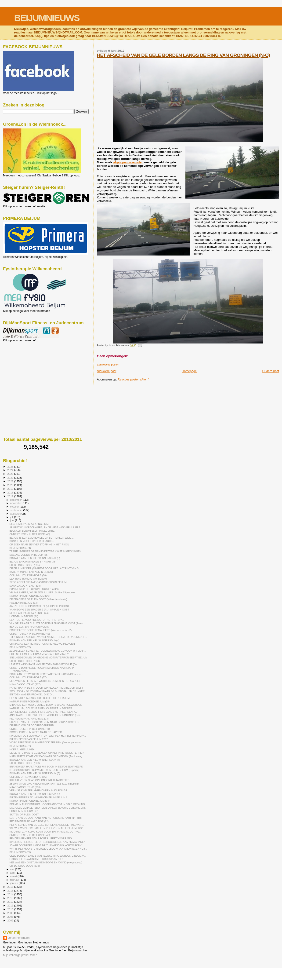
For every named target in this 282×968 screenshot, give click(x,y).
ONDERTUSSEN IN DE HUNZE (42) (29, 633)
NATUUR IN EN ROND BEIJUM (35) (29, 701)
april (13, 872)
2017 (10, 496)
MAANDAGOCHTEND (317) (24, 684)
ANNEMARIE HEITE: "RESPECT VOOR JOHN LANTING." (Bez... (45, 715)
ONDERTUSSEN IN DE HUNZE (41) (29, 728)
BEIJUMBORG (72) (20, 746)
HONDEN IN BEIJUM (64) (23, 616)
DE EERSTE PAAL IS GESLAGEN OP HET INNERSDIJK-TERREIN (46, 752)
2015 (10, 890)
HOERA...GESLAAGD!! (22, 749)
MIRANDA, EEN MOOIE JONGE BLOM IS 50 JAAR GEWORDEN (45, 704)
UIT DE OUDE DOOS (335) (24, 565)
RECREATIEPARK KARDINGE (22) (29, 821)
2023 (10, 473)
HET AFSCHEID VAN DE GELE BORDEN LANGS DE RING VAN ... (46, 824)
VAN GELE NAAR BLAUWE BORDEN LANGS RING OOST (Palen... (47, 623)
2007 (10, 920)
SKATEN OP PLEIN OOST (24, 814)
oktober (15, 506)
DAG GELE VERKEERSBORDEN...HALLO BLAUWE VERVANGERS (47, 807)
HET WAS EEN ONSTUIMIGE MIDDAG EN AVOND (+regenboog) (45, 862)
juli (12, 517)
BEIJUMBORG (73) (20, 647)
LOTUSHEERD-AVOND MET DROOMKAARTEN (36, 859)
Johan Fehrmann (18, 937)
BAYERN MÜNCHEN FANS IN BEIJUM (31, 571)
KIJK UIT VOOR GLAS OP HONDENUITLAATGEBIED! (39, 780)
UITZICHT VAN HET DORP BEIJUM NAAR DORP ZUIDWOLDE (44, 722)
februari (15, 879)
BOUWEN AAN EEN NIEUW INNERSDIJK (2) (34, 794)
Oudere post (270, 371)
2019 (10, 488)
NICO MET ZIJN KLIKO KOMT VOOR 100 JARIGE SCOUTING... (45, 831)
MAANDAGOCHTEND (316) (24, 787)
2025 (10, 466)
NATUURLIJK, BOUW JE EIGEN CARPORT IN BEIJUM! (40, 708)
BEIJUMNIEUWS (46, 18)
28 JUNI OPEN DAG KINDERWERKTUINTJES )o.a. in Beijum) (44, 783)
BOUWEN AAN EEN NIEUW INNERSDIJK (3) (34, 773)
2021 (10, 481)
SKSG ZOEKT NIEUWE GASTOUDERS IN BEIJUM (38, 582)
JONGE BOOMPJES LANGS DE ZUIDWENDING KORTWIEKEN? (46, 845)
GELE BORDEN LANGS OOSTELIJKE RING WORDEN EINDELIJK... (47, 855)
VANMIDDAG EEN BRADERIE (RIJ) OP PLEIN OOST (39, 609)
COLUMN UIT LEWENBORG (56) (28, 776)
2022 (10, 477)
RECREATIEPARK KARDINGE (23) (29, 718)
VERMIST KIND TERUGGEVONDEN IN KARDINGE (38, 790)
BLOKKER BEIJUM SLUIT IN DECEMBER (32, 530)
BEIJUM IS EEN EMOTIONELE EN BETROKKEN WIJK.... (41, 537)
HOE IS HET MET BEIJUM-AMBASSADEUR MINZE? (39, 654)
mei (12, 869)
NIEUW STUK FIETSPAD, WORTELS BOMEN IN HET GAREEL (44, 680)
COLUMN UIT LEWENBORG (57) (28, 677)
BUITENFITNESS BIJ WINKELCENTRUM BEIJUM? (38, 797)
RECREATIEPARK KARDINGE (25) (29, 523)
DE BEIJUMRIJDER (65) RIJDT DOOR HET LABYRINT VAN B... (45, 568)
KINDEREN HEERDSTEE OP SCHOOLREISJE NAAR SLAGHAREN (47, 841)
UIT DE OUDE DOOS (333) (24, 763)
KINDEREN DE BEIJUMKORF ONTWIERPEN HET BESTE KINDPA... (48, 735)
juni (12, 520)
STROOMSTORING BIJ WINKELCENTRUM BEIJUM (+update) (44, 770)
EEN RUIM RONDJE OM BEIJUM (28, 578)
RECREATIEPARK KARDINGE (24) (29, 613)
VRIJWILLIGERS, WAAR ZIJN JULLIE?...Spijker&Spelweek (42, 592)
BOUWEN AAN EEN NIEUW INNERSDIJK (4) (34, 759)
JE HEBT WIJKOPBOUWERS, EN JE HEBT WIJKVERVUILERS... (45, 527)
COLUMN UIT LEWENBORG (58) (28, 575)
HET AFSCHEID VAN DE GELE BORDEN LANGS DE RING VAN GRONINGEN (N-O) (183, 55)
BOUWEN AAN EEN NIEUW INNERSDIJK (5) (34, 558)
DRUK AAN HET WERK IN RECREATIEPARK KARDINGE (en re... (46, 674)
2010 (10, 909)
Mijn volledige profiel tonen (20, 955)
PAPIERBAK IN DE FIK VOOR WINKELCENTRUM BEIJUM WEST (46, 687)
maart (14, 876)
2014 (10, 894)
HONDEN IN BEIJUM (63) (23, 811)
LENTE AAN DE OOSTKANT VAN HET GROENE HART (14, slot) (45, 817)
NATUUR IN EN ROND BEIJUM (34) (29, 800)
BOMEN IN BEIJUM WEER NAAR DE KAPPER (35, 732)
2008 (10, 916)
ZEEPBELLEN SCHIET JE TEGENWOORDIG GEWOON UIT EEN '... (47, 650)
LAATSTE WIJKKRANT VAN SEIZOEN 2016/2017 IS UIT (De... (44, 664)
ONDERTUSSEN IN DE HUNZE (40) (29, 835)
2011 (10, 905)
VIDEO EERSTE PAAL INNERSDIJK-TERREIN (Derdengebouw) (45, 742)
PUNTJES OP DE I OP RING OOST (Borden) (34, 589)
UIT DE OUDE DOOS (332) (24, 865)
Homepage (189, 371)
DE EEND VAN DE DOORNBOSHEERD (31, 725)
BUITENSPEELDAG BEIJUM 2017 (28, 739)
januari (14, 883)
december (16, 499)
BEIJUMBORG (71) (20, 852)
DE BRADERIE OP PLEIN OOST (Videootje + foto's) (38, 599)
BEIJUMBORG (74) (20, 548)
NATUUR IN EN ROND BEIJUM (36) (29, 595)
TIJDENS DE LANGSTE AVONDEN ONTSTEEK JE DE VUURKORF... (48, 637)
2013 (10, 897)
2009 (10, 912)
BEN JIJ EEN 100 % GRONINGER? (29, 626)
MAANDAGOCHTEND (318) (24, 585)
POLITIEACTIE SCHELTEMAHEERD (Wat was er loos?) (40, 630)
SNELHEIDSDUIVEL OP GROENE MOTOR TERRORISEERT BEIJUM (48, 657)
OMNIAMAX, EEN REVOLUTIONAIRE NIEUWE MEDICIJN (42, 643)
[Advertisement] (24, 367)
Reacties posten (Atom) (133, 379)
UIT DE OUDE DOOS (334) (24, 661)
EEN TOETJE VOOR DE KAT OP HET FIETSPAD (36, 619)
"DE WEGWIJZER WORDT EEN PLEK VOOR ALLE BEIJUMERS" (46, 828)
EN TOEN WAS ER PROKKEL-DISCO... (31, 694)
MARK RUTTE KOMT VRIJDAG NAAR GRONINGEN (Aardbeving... (46, 756)
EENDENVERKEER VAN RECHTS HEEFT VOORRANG (40, 838)
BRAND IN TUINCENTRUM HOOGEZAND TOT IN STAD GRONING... (48, 804)
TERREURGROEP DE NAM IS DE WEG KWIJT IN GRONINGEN (45, 551)
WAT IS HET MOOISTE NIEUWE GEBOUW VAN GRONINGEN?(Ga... (48, 848)
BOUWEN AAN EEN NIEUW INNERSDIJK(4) (34, 640)
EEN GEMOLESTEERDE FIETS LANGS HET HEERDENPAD (43, 711)
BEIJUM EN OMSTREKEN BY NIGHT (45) (32, 561)
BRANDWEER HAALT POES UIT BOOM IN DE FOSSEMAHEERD (46, 766)
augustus (16, 513)
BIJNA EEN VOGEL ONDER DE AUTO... (31, 541)
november (16, 503)
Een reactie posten (108, 364)
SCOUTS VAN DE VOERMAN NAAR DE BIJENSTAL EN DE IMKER (47, 691)
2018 (10, 492)
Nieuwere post (106, 371)
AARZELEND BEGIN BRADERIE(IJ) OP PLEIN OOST (39, 606)
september (16, 510)
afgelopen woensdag (128, 162)
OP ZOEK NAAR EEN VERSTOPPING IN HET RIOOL (39, 544)
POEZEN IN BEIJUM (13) (23, 602)
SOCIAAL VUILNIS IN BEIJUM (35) (28, 554)
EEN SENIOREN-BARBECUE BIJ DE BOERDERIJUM (39, 698)
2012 (10, 901)
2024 (10, 469)
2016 (10, 886)
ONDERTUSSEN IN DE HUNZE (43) (29, 534)
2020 (10, 484)
